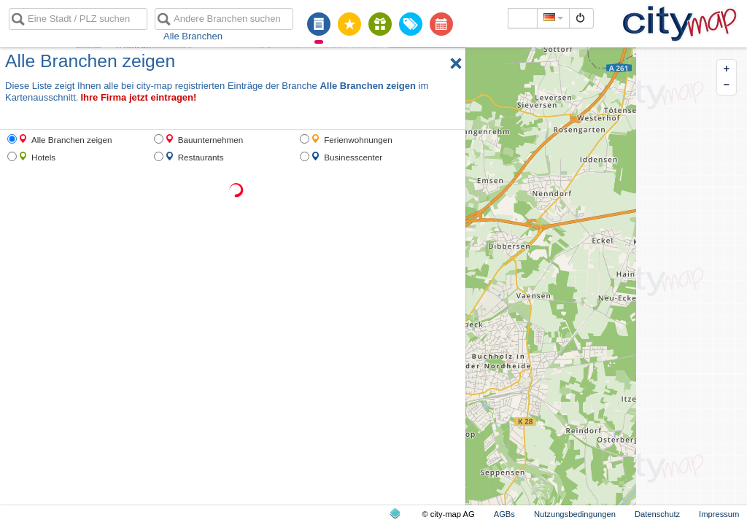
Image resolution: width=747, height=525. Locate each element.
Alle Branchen (192, 36)
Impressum (719, 514)
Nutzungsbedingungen (575, 514)
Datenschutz (657, 514)
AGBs (504, 514)
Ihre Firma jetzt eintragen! (138, 97)
